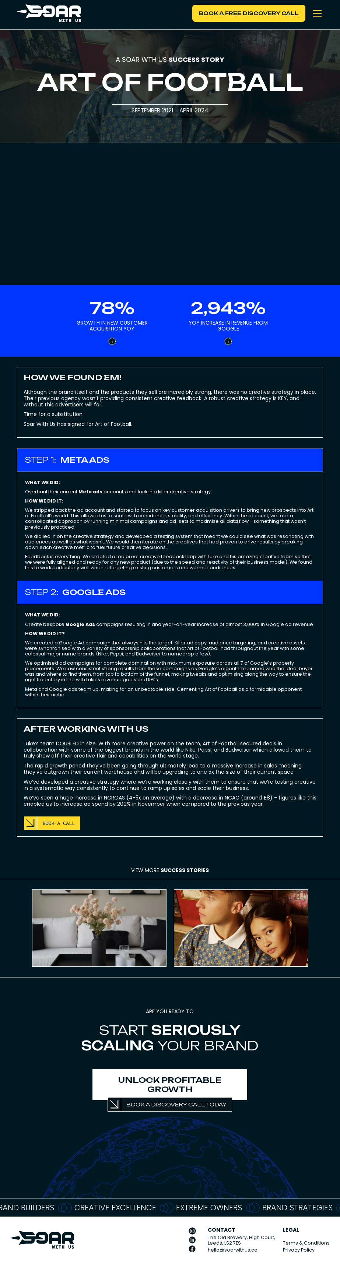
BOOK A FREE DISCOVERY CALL (249, 13)
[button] (315, 13)
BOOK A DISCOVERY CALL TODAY (176, 1104)
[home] (49, 13)
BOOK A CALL (58, 823)
